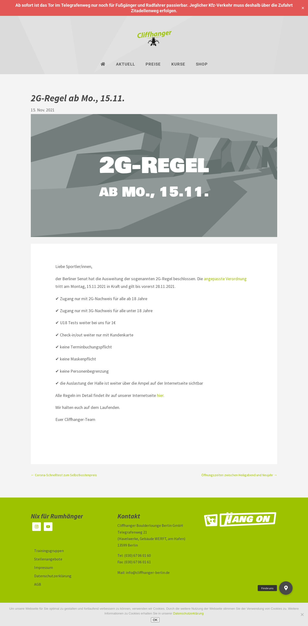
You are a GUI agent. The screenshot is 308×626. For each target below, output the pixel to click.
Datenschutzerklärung (52, 575)
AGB (37, 584)
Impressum (43, 567)
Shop (202, 64)
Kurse (178, 64)
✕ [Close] (302, 8)
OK (155, 620)
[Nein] (302, 614)
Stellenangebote (48, 559)
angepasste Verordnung (225, 278)
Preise (153, 64)
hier (160, 395)
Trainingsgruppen (49, 550)
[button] (286, 588)
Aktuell (125, 64)
